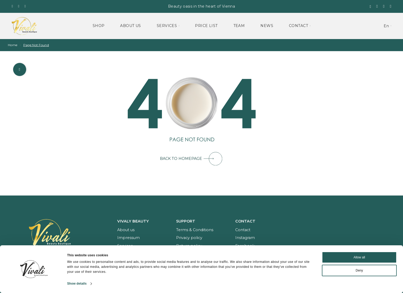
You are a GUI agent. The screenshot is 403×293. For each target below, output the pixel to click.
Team (239, 25)
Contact (298, 25)
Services (167, 25)
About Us (130, 25)
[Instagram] (18, 6)
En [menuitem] (386, 26)
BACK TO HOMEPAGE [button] (191, 159)
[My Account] (390, 6)
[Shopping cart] (384, 6)
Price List (206, 25)
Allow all (359, 257)
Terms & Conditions (194, 229)
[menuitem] (387, 26)
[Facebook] (12, 6)
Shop (99, 25)
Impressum (128, 237)
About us (126, 229)
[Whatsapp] (25, 6)
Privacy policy (189, 237)
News (266, 25)
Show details (77, 283)
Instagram (245, 237)
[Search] (370, 6)
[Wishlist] (377, 6)
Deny (359, 270)
